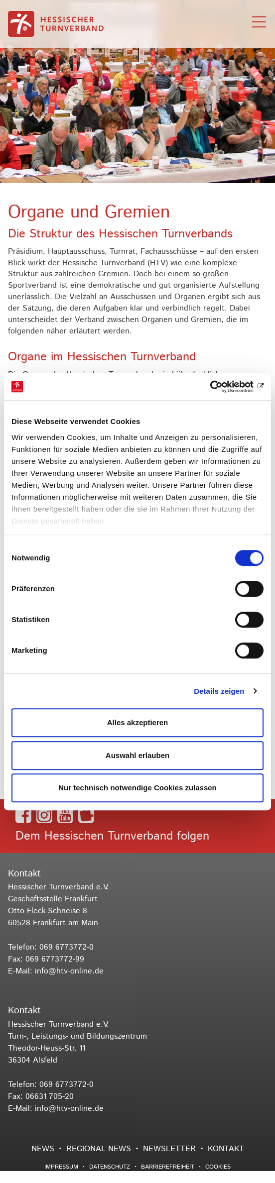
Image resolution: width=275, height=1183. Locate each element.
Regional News (98, 1149)
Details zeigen (219, 691)
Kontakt (226, 1149)
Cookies (218, 1167)
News (42, 1149)
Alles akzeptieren (137, 722)
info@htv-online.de (69, 971)
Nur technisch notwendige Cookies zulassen (137, 787)
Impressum (61, 1167)
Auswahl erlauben (137, 755)
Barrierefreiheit (167, 1167)
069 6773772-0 (66, 947)
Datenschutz (109, 1167)
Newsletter (169, 1149)
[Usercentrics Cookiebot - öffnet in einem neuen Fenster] (220, 386)
